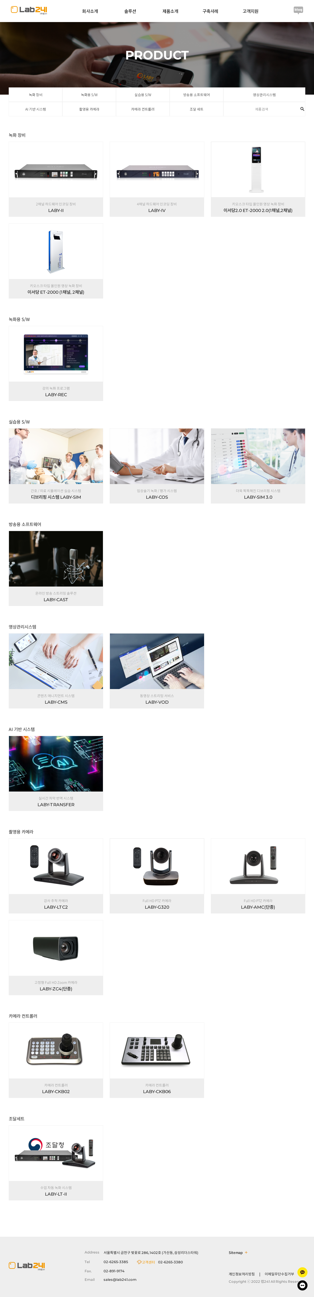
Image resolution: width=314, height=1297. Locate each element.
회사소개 (90, 11)
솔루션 (130, 11)
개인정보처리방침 (242, 1273)
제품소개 (170, 11)
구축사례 (210, 11)
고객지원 (250, 11)
